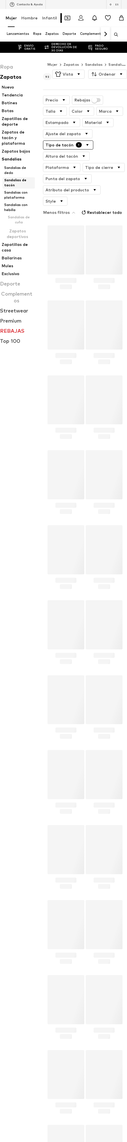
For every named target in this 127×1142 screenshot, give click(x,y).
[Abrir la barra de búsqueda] (114, 34)
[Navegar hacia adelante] (105, 34)
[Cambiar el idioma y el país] (113, 4)
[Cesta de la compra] (121, 18)
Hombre (29, 17)
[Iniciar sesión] (81, 18)
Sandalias (94, 64)
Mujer (11, 17)
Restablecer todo (91, 200)
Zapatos (71, 64)
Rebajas (87, 100)
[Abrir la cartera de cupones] (67, 18)
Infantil (49, 17)
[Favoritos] (108, 18)
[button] (68, 74)
